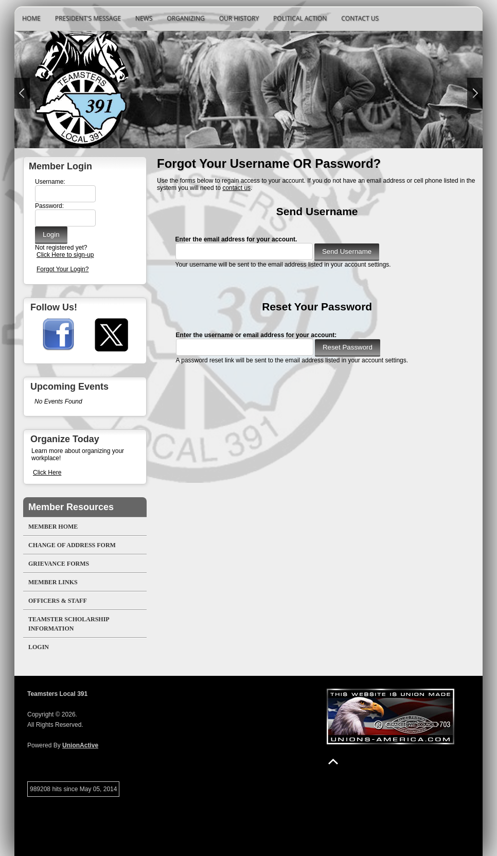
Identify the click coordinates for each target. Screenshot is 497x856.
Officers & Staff (57, 600)
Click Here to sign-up (65, 254)
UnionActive (80, 745)
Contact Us (360, 18)
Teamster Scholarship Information (69, 624)
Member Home (53, 526)
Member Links (53, 582)
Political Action (300, 18)
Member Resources (71, 507)
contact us (236, 187)
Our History (239, 18)
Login (38, 647)
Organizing (185, 18)
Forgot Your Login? (62, 269)
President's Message (88, 18)
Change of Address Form (72, 545)
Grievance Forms (58, 563)
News (143, 18)
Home (31, 18)
